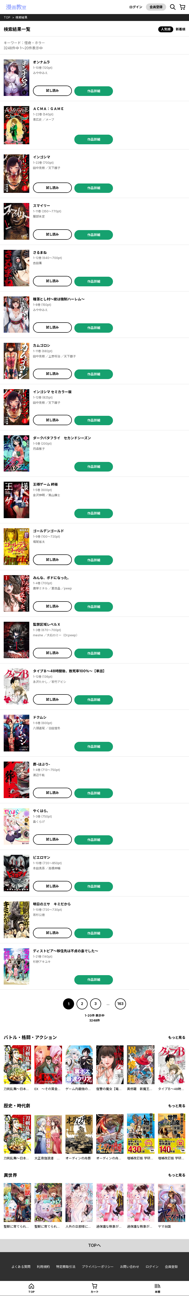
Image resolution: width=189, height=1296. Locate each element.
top (7, 17)
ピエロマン (41, 857)
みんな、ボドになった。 (52, 578)
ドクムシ (40, 717)
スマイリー (41, 205)
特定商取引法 (65, 1267)
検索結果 (21, 17)
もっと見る (176, 1037)
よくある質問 (21, 1267)
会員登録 (156, 7)
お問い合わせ (129, 1267)
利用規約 (43, 1267)
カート (95, 1292)
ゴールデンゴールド (48, 531)
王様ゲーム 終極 (45, 484)
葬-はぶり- (41, 764)
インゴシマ (41, 157)
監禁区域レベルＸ (47, 624)
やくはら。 (41, 811)
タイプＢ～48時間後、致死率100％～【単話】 (69, 671)
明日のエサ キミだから (52, 904)
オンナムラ (41, 62)
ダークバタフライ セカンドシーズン (62, 438)
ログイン (135, 7)
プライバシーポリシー (98, 1267)
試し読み (52, 90)
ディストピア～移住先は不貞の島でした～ (65, 951)
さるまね (40, 252)
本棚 (157, 1292)
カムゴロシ (41, 345)
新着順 (180, 29)
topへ (94, 1245)
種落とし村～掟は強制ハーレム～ (59, 299)
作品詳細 (93, 91)
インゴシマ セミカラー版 (52, 392)
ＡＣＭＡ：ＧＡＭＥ (48, 109)
